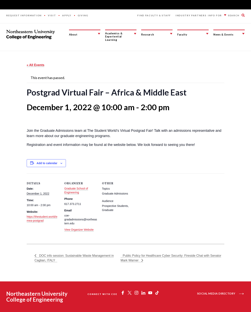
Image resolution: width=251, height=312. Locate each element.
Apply (66, 15)
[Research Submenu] (171, 34)
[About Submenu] (99, 34)
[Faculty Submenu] (207, 34)
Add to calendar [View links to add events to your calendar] (47, 163)
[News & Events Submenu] (243, 34)
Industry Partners (191, 15)
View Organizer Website (79, 229)
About (73, 34)
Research (147, 34)
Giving (83, 15)
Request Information (24, 15)
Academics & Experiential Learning (113, 36)
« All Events (35, 65)
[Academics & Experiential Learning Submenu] (135, 34)
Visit (52, 15)
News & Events (223, 34)
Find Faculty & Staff (154, 15)
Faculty (182, 34)
